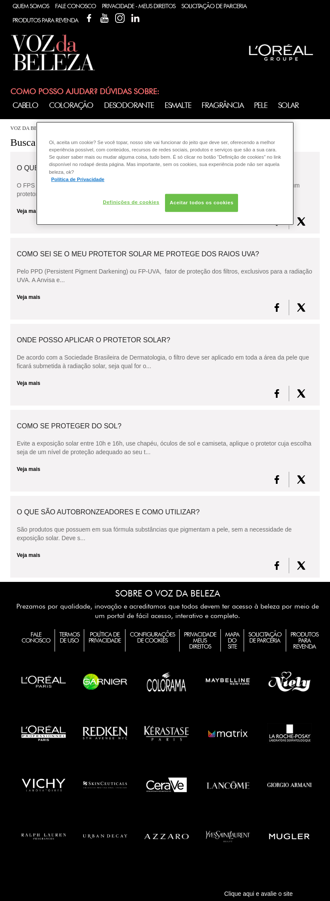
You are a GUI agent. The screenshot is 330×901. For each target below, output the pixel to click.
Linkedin (135, 18)
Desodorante (129, 105)
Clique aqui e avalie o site (258, 893)
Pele (260, 105)
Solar (288, 105)
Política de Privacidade (105, 637)
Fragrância (222, 105)
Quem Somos (30, 6)
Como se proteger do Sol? (69, 426)
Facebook (89, 18)
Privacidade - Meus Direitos (138, 6)
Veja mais (28, 297)
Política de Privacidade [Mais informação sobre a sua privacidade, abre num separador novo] (77, 178)
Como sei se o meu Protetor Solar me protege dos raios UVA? (138, 254)
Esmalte (178, 105)
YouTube (104, 18)
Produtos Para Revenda (45, 20)
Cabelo (25, 105)
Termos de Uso (69, 637)
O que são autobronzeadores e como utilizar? (108, 512)
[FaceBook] (277, 307)
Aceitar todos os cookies (201, 202)
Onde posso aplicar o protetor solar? (93, 340)
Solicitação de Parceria (214, 6)
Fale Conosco (75, 6)
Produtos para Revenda (304, 640)
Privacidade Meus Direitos (200, 640)
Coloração (71, 105)
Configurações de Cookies (152, 637)
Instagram (120, 18)
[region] (165, 173)
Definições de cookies (131, 201)
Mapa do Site (232, 640)
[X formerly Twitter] (301, 221)
